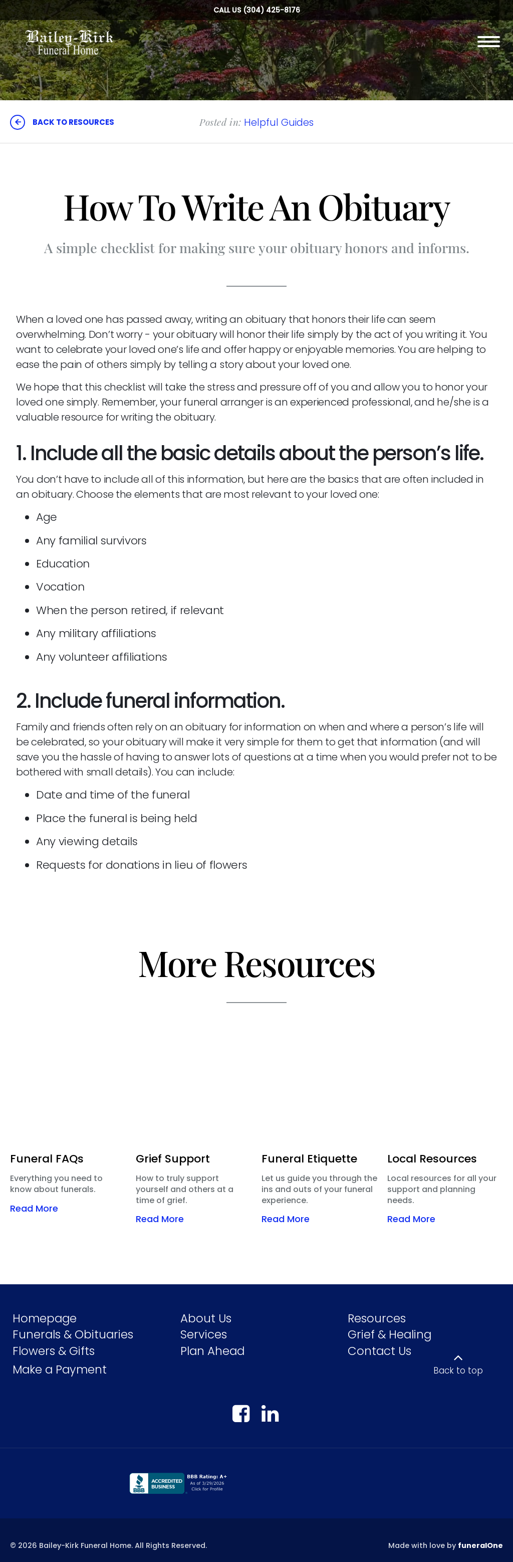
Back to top (458, 1370)
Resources (377, 1318)
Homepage (45, 1318)
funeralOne (480, 1545)
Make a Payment (60, 1369)
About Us (205, 1318)
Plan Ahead (212, 1351)
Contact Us (379, 1351)
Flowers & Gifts (54, 1351)
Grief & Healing (389, 1334)
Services (203, 1334)
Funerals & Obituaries (73, 1334)
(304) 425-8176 (271, 10)
